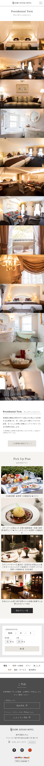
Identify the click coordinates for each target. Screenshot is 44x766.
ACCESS (31, 742)
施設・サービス (20, 670)
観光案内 (32, 670)
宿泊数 (7, 638)
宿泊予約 (20, 706)
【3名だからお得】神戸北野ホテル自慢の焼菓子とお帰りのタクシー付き (22, 602)
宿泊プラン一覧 (22, 610)
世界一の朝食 (18, 666)
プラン (28, 666)
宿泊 (5, 666)
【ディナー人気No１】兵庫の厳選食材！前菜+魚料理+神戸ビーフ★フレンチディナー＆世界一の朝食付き (22, 530)
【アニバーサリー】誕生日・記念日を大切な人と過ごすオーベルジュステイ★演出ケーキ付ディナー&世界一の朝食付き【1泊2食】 (22, 567)
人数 (17, 638)
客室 (10, 670)
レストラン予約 (20, 718)
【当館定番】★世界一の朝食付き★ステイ (22, 496)
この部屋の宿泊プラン (21, 443)
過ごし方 (36, 666)
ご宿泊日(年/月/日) (11, 629)
